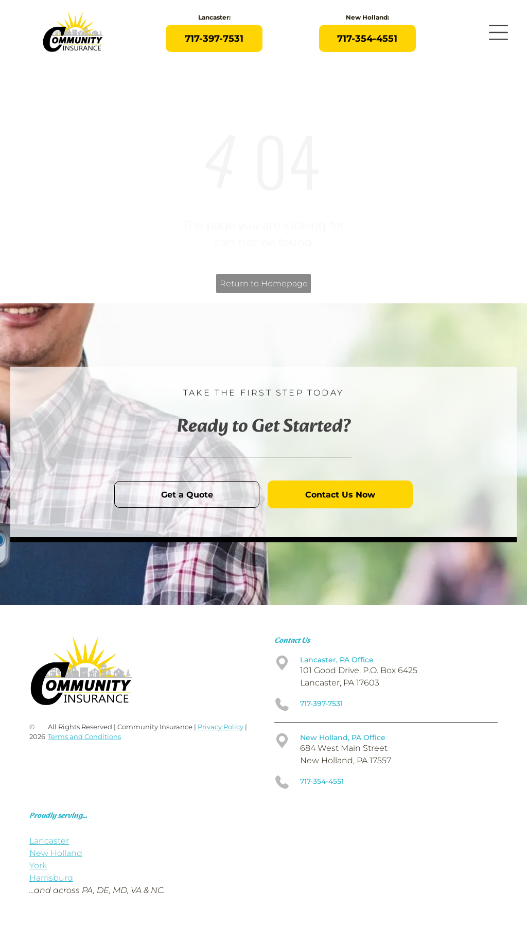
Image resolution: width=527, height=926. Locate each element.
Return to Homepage (264, 283)
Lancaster (49, 841)
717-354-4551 (322, 781)
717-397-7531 (321, 703)
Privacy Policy (220, 727)
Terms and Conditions (84, 736)
